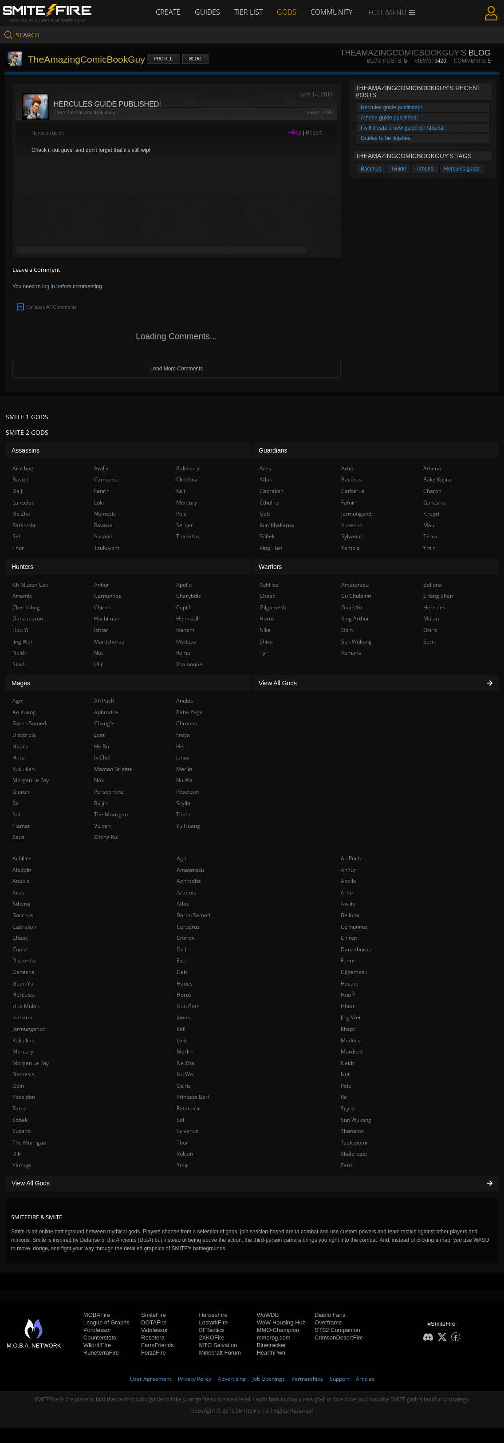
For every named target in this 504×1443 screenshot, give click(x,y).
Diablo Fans (330, 1315)
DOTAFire (154, 1322)
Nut (345, 1074)
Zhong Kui (106, 837)
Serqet (184, 525)
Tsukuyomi (354, 1142)
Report (314, 133)
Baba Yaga (189, 712)
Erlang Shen (438, 596)
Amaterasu (190, 870)
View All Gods (252, 1183)
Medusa (351, 1040)
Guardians (273, 450)
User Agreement (150, 1379)
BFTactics (211, 1330)
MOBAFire (96, 1315)
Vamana (351, 652)
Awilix (348, 903)
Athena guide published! (389, 118)
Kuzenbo (351, 525)
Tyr (264, 652)
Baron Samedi (194, 915)
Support (339, 1379)
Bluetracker (271, 1345)
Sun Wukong (356, 1120)
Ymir (182, 1165)
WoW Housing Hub (281, 1322)
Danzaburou (356, 949)
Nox (99, 780)
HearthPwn (271, 1352)
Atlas (183, 903)
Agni (182, 858)
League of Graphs (106, 1322)
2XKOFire (211, 1337)
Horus (184, 994)
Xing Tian (271, 548)
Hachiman (106, 618)
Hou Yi (349, 994)
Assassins (25, 450)
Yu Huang (188, 826)
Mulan (431, 618)
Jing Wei (350, 1017)
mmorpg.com (274, 1337)
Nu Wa (185, 1074)
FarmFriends (157, 1345)
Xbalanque (354, 1153)
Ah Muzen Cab (30, 584)
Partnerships (307, 1379)
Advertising (232, 1379)
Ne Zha (185, 1063)
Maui (429, 525)
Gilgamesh (354, 972)
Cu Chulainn (356, 596)
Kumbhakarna (277, 525)
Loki (181, 1040)
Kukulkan (23, 1040)
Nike (265, 630)
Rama (19, 1108)
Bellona (350, 915)
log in (48, 286)
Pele (346, 1085)
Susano (21, 1131)
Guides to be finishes (385, 138)
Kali (181, 1029)
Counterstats (99, 1337)
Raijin (100, 803)
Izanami (22, 1017)
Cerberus (188, 926)
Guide (399, 169)
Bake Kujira (437, 479)
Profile (163, 58)
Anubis (20, 881)
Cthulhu (269, 502)
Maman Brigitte (113, 769)
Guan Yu (22, 983)
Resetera (153, 1337)
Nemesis (23, 1074)
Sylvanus (187, 1131)
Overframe (328, 1322)
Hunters (22, 566)
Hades (185, 983)
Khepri (349, 1029)
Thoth (183, 814)
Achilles (22, 858)
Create (168, 12)
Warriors (270, 566)
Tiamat (21, 826)
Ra (344, 1097)
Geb (182, 972)
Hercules (23, 994)
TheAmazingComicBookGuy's (403, 52)
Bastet (20, 479)
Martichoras (109, 641)
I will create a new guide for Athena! (403, 128)
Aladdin (21, 870)
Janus (183, 1017)
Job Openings (268, 1379)
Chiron (349, 938)
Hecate (349, 983)
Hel (180, 746)
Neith (347, 1063)
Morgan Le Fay (30, 1063)
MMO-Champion (278, 1330)
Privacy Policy (194, 1379)
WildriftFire (97, 1345)
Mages (21, 683)
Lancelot (22, 502)
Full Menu (391, 12)
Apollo (348, 881)
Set (16, 536)
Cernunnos (354, 926)
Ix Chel (102, 757)
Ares (18, 892)
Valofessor (154, 1330)
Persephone (109, 791)
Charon (186, 938)
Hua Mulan (25, 1006)
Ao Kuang (24, 712)
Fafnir (348, 502)
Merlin (185, 1051)
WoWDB (268, 1315)
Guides (207, 12)
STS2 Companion (337, 1330)
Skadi (19, 664)
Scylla (348, 1108)
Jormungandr (28, 1029)
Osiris (184, 1085)
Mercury (22, 1051)
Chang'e (104, 723)
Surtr (429, 641)
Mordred (351, 1051)
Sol (180, 1120)
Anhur (348, 870)
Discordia (24, 960)
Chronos (186, 723)
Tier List (248, 12)
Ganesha (23, 972)
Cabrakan (24, 926)
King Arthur (355, 618)
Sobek (20, 1120)
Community (331, 12)
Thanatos (352, 1131)
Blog (195, 58)
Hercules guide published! (391, 107)
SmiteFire (153, 1315)
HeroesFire (213, 1315)
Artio (347, 892)
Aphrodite (189, 881)
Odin (18, 1085)
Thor (182, 1142)
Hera (18, 757)
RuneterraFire (101, 1352)
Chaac (20, 938)
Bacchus (371, 169)
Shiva (266, 641)
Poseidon (23, 1097)
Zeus (347, 1165)
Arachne (22, 468)
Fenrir (348, 960)
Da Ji (182, 949)
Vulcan (185, 1153)
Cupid (19, 949)
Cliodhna (187, 479)
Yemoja (21, 1165)
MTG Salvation (218, 1345)
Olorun (20, 791)
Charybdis (188, 596)
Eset (182, 960)
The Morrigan (29, 1142)
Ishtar (348, 1006)
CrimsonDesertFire (339, 1337)
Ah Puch (351, 858)
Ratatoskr (188, 1108)
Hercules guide (48, 132)
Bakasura (188, 468)
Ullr (16, 1153)
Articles (365, 1379)
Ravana (103, 525)
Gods (286, 12)
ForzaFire (153, 1352)
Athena (425, 169)
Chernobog (26, 607)
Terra (430, 536)
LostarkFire (213, 1322)
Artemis (186, 892)
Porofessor (97, 1330)
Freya (183, 735)
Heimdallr (188, 618)
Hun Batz (188, 1006)
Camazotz (106, 479)
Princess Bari (193, 1097)
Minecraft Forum (220, 1352)
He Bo (101, 746)
